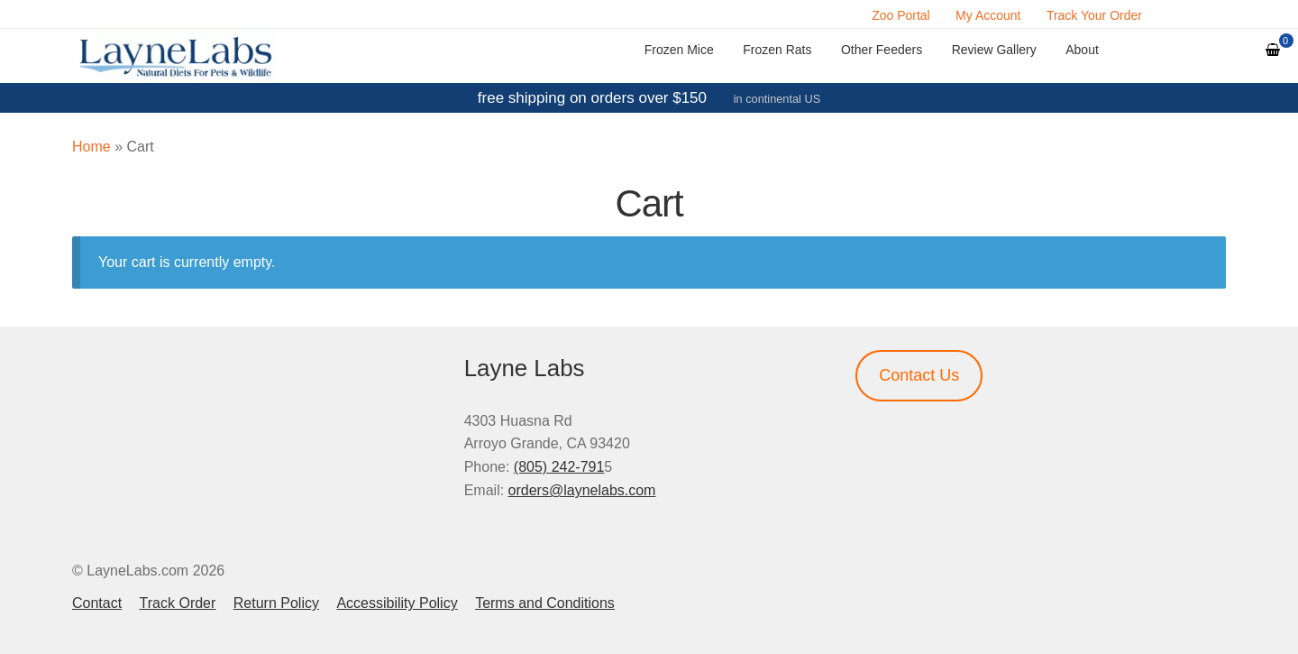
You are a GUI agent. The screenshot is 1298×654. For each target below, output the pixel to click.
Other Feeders (881, 49)
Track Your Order (1094, 15)
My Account (987, 15)
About (1082, 49)
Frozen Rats (777, 49)
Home (91, 146)
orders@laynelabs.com (582, 490)
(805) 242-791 (559, 466)
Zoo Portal (901, 15)
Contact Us (919, 375)
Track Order (178, 603)
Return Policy (276, 603)
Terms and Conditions (545, 603)
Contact (97, 603)
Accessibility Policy (396, 603)
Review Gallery (994, 49)
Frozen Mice (679, 49)
